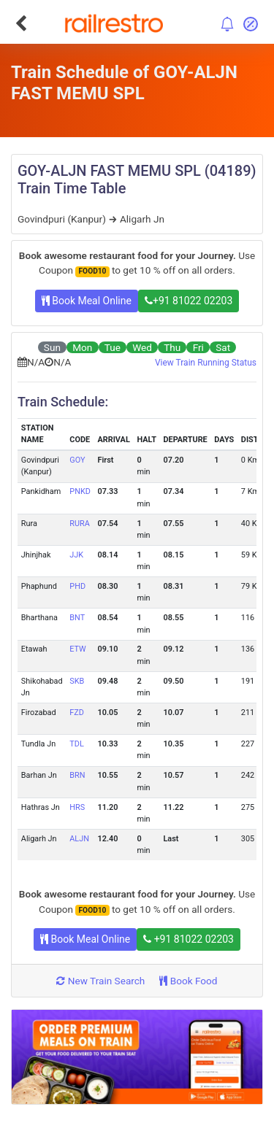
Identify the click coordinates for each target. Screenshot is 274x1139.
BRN (77, 775)
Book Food (188, 981)
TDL (76, 744)
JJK (76, 555)
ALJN (79, 838)
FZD (76, 712)
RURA (79, 523)
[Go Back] (21, 23)
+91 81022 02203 (188, 300)
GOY (77, 460)
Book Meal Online (87, 300)
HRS (77, 807)
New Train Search (100, 981)
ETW (77, 649)
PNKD (80, 491)
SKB (76, 681)
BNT (77, 617)
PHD (77, 586)
